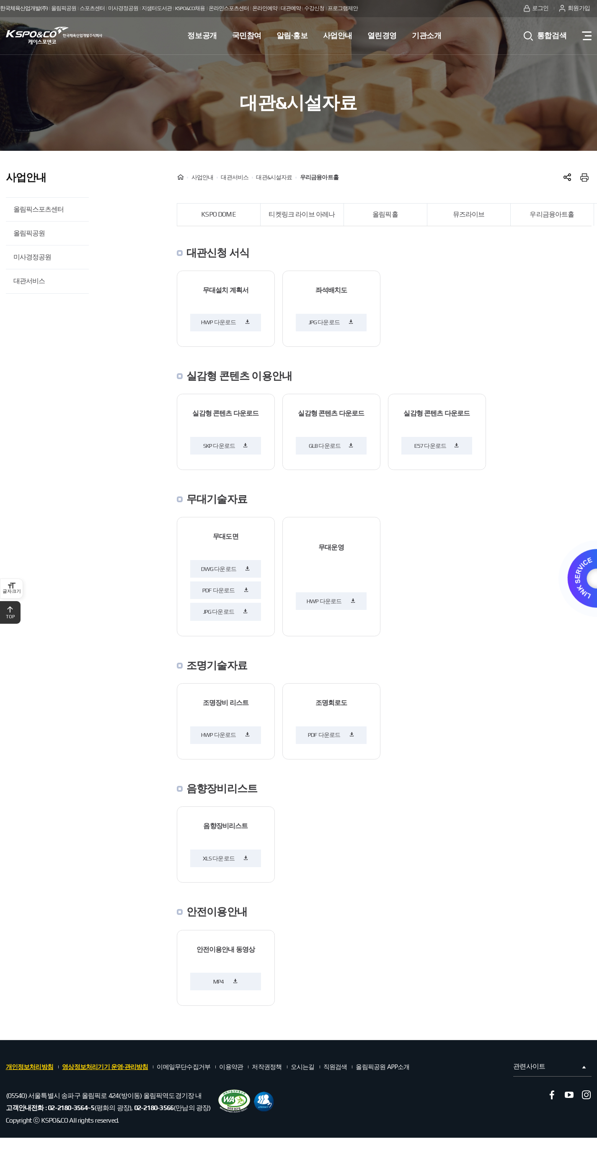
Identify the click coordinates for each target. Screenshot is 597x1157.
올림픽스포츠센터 (38, 209)
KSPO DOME (218, 214)
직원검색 (335, 1066)
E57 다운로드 (437, 445)
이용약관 (231, 1066)
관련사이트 (550, 1066)
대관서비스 (29, 281)
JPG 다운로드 (331, 322)
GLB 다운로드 (331, 445)
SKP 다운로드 (225, 445)
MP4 (225, 981)
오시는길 (303, 1066)
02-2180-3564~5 (71, 1108)
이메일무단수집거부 (183, 1066)
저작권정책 (267, 1066)
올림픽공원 (29, 233)
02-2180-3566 (153, 1108)
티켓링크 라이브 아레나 (302, 214)
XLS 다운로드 (226, 858)
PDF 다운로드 (225, 590)
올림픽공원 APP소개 (382, 1066)
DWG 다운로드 (226, 569)
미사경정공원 (32, 257)
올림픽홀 (385, 214)
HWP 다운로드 (225, 322)
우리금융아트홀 (552, 214)
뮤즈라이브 (469, 214)
